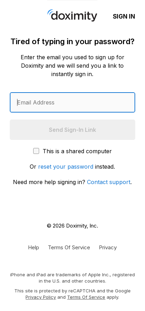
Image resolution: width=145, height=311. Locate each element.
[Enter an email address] (72, 102)
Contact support (108, 181)
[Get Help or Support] (33, 247)
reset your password (65, 166)
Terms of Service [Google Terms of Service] (86, 297)
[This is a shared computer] (36, 151)
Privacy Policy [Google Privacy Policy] (41, 297)
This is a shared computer (72, 151)
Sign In (124, 16)
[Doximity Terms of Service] (69, 247)
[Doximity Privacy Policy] (108, 247)
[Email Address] (72, 102)
